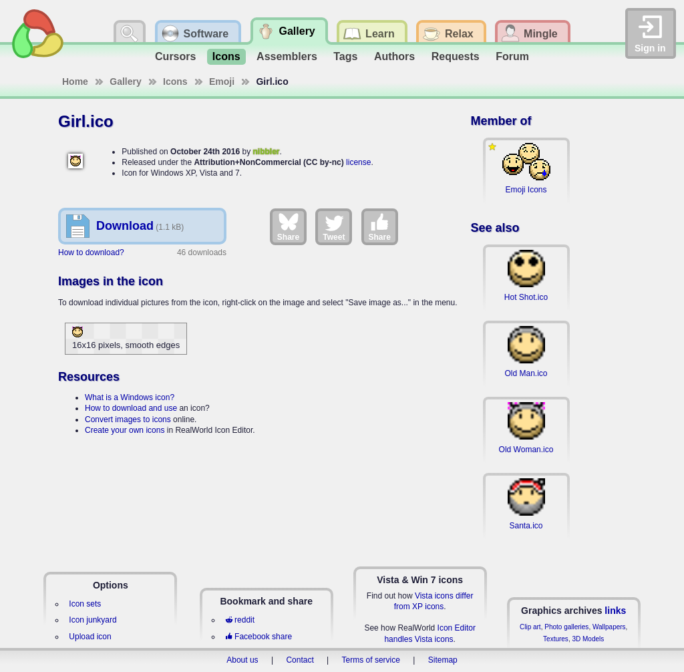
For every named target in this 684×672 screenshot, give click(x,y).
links (615, 610)
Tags (345, 56)
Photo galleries (566, 627)
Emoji (221, 81)
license (358, 162)
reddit (239, 620)
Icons (226, 56)
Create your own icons (124, 430)
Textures (555, 639)
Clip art (530, 627)
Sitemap (443, 660)
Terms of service (371, 660)
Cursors (175, 56)
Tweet (334, 226)
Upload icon (90, 636)
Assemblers (286, 56)
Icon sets (85, 604)
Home (75, 81)
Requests (456, 56)
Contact (299, 660)
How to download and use (131, 408)
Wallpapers (609, 627)
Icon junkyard (92, 620)
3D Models (588, 639)
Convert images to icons (128, 419)
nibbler (265, 151)
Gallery (125, 81)
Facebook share (258, 636)
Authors (394, 56)
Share (288, 226)
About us (242, 660)
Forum (512, 56)
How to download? (91, 252)
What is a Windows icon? (129, 397)
